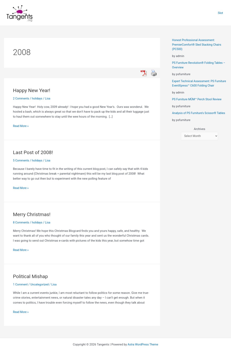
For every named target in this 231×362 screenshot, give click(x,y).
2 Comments (21, 98)
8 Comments (21, 222)
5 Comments (21, 160)
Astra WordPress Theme (143, 344)
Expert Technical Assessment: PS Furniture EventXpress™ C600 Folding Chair (196, 85)
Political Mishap (31, 276)
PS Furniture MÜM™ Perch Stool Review (198, 104)
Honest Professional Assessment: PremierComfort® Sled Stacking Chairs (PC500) (198, 44)
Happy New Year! (32, 90)
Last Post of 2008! (34, 152)
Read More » (21, 126)
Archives (199, 138)
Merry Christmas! (32, 214)
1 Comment (21, 284)
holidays (38, 98)
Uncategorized (40, 284)
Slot (221, 13)
